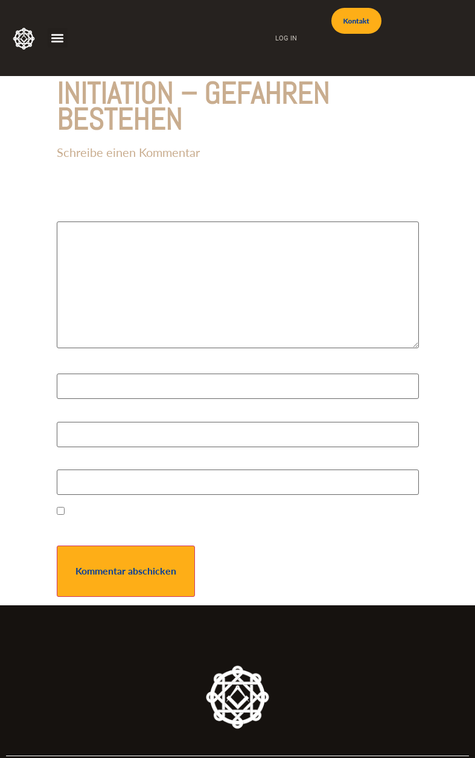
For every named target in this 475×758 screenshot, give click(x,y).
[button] (58, 38)
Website (74, 464)
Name (72, 368)
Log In (286, 37)
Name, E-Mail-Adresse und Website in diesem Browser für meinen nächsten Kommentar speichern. (217, 527)
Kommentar (85, 216)
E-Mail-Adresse (93, 416)
